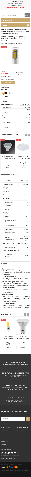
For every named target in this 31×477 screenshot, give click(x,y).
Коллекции (4, 43)
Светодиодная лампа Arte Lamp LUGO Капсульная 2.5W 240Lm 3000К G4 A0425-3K (8, 337)
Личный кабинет (22, 427)
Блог (2, 439)
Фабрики (3, 436)
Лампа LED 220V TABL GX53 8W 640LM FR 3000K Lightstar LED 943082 (23, 157)
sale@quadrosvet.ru (8, 458)
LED (6, 97)
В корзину (8, 82)
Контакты (4, 444)
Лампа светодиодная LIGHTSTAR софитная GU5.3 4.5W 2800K (8, 157)
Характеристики (12, 43)
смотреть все (25, 104)
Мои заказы (20, 430)
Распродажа (5, 430)
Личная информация (23, 433)
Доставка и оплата (7, 433)
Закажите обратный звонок (15, 7)
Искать (27, 15)
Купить (7, 167)
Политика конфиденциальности (7, 472)
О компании (5, 441)
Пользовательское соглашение (7, 473)
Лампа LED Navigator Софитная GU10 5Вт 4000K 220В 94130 (23, 337)
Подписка (20, 436)
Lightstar (4, 89)
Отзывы (20, 43)
